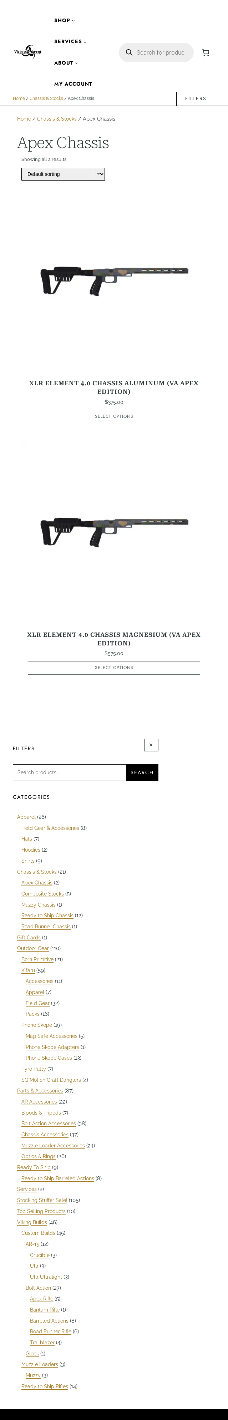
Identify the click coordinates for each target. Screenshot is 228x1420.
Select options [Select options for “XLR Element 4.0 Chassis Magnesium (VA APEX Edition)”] (114, 668)
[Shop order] (63, 173)
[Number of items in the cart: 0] (205, 52)
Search (142, 772)
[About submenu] (76, 62)
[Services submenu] (84, 41)
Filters (196, 98)
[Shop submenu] (73, 20)
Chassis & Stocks (46, 98)
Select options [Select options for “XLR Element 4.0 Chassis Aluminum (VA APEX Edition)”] (114, 416)
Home (19, 98)
